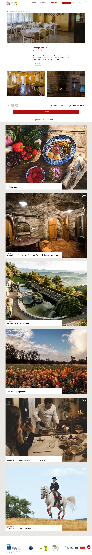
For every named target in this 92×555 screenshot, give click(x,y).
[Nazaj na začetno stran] (8, 3)
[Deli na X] (17, 105)
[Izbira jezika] (85, 3)
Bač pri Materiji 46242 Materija (38, 64)
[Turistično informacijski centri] (76, 3)
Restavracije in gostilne (19, 11)
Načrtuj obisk (11, 11)
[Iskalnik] (79, 3)
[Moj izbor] (73, 3)
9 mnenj (33, 52)
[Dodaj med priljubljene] (56, 105)
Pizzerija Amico (27, 11)
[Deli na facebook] (13, 105)
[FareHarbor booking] (89, 547)
